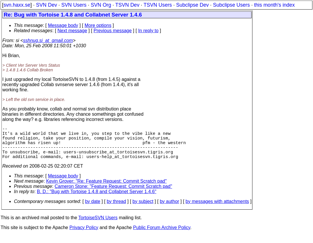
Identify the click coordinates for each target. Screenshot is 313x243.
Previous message (113, 30)
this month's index (274, 5)
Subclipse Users (231, 5)
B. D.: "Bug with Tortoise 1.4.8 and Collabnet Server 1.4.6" (96, 199)
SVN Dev (46, 5)
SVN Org (101, 5)
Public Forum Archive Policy (161, 235)
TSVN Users (157, 5)
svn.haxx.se (16, 5)
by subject (142, 209)
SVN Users (73, 5)
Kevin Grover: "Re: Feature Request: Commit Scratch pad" (106, 189)
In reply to (148, 30)
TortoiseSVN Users (97, 225)
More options (98, 25)
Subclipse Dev (192, 5)
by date (92, 209)
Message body (63, 25)
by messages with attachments (217, 209)
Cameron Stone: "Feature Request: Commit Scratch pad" (113, 194)
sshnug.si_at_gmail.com (48, 40)
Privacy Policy (83, 235)
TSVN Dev (127, 5)
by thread (116, 209)
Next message (72, 30)
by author (169, 209)
